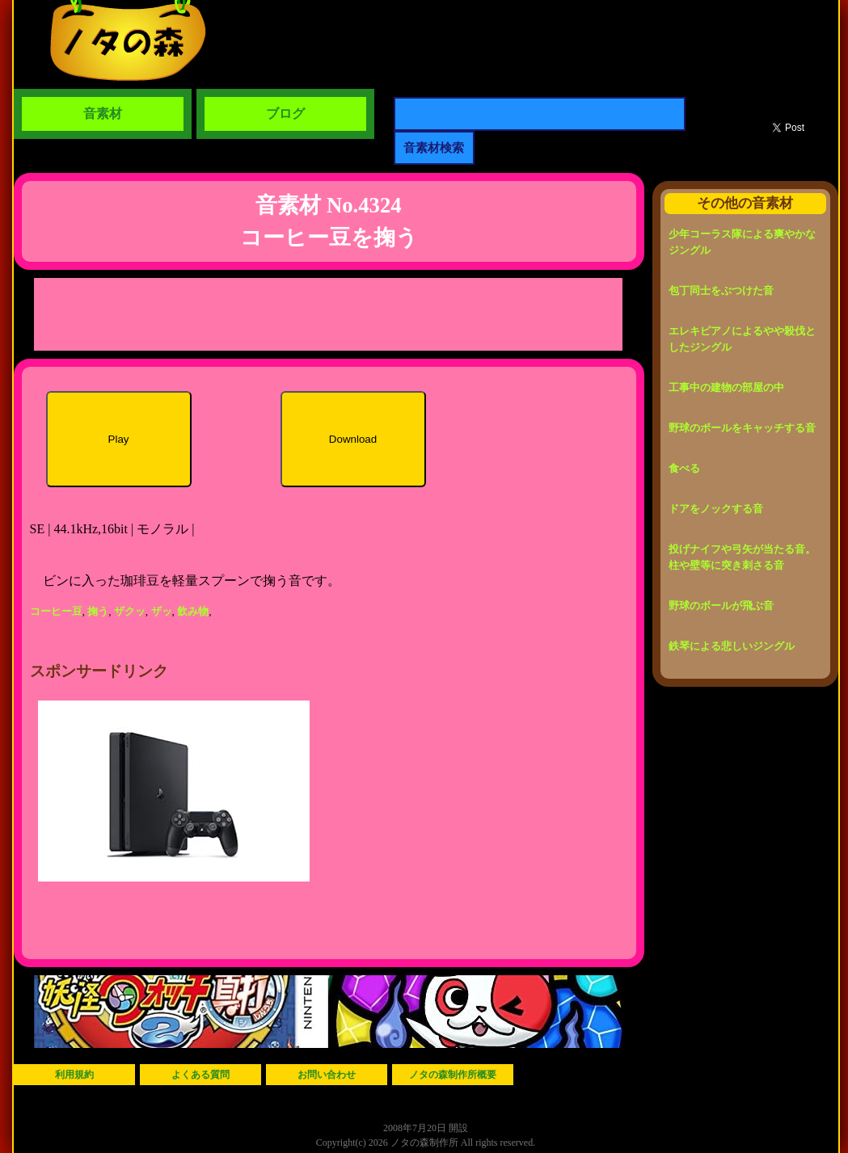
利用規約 (74, 1074)
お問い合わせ (326, 1074)
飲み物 (193, 611)
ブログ (285, 113)
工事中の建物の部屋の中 (726, 387)
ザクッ (130, 611)
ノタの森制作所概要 (452, 1074)
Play (118, 439)
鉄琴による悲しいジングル (732, 646)
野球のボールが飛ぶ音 (721, 606)
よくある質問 (200, 1074)
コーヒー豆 (56, 611)
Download (353, 439)
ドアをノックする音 (716, 509)
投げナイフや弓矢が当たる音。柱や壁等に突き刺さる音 (742, 557)
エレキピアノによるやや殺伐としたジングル (742, 339)
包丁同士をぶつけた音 (721, 290)
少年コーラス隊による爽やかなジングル (742, 242)
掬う (97, 611)
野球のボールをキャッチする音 (742, 428)
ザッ (161, 611)
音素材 (102, 113)
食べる (684, 468)
